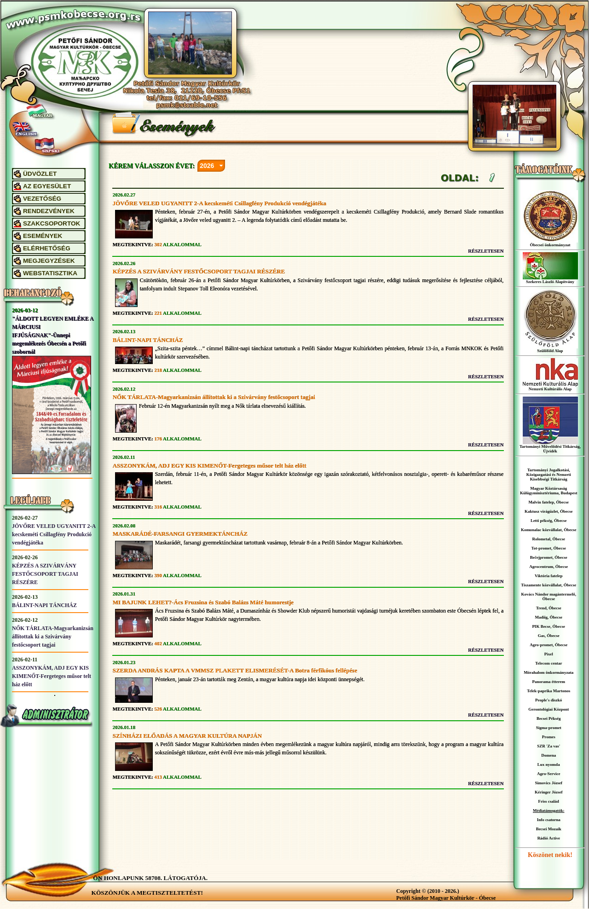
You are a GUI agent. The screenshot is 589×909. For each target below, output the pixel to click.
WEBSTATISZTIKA (50, 273)
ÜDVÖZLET (40, 173)
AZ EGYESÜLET (47, 186)
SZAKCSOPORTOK (51, 223)
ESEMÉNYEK (42, 235)
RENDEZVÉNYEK (49, 211)
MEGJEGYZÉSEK (49, 260)
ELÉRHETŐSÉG (46, 248)
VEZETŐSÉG (42, 198)
